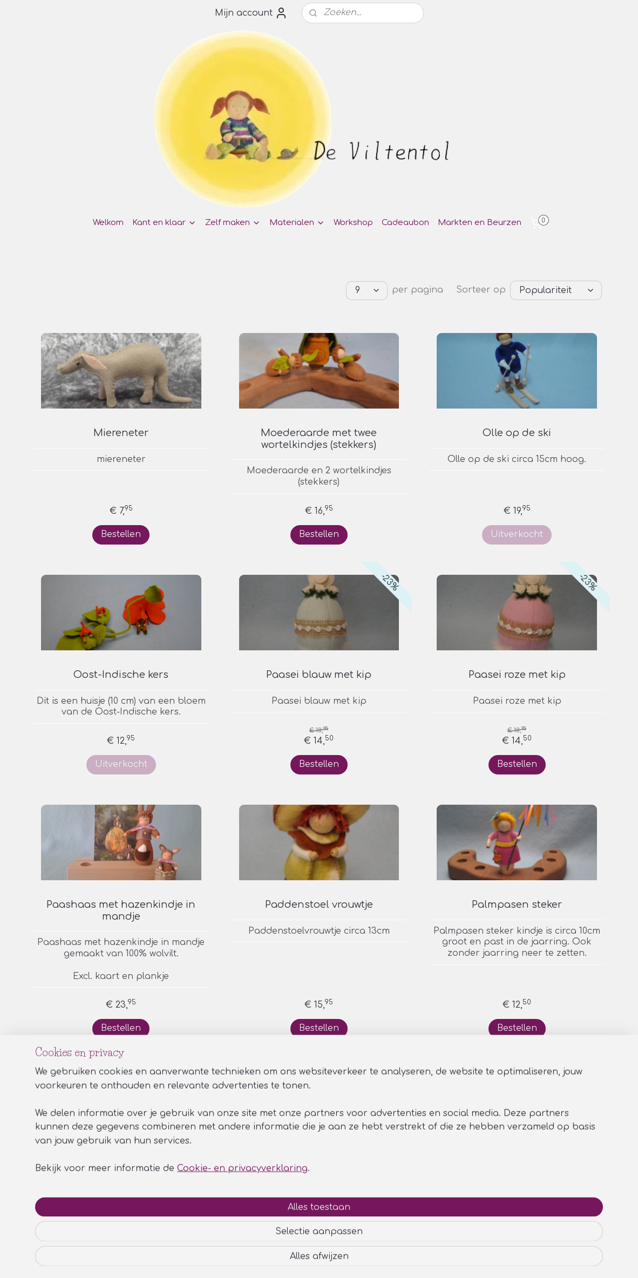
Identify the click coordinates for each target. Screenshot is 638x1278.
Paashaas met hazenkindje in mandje (120, 910)
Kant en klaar (164, 222)
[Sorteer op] (556, 290)
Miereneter (120, 432)
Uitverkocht (517, 534)
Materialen (297, 222)
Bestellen (121, 534)
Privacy (517, 1181)
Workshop (353, 222)
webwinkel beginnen (348, 1258)
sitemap (283, 1258)
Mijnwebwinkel (446, 1258)
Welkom (108, 222)
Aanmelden (61, 1207)
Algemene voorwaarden (548, 1169)
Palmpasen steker (517, 904)
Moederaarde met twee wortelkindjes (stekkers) (319, 438)
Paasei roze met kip (517, 674)
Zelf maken (233, 222)
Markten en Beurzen (479, 222)
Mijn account (251, 12)
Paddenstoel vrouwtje (319, 904)
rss (306, 1258)
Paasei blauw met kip (318, 674)
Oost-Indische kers (120, 674)
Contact (518, 1192)
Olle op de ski (517, 432)
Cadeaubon (405, 222)
